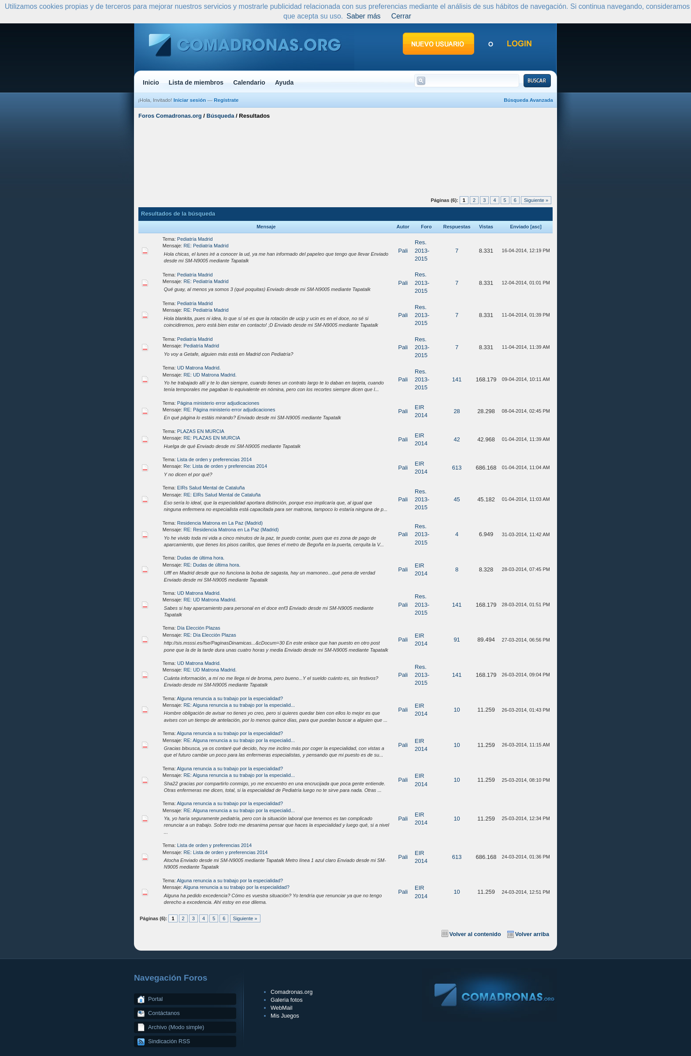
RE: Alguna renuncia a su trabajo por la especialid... (239, 705)
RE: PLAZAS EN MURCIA (212, 437)
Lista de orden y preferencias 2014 (214, 459)
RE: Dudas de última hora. (212, 564)
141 (457, 379)
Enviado (519, 226)
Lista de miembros (196, 82)
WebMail (282, 1007)
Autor (403, 226)
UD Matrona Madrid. (199, 367)
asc (536, 226)
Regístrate (226, 100)
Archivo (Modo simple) (176, 1027)
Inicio (151, 82)
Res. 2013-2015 (422, 250)
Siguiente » (536, 200)
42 (456, 439)
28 (456, 411)
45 (456, 499)
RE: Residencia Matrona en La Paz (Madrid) (231, 529)
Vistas (486, 226)
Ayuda (284, 82)
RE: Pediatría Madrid (206, 245)
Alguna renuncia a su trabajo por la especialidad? (230, 698)
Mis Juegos (285, 1015)
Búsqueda (220, 115)
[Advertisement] (345, 155)
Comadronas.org (291, 992)
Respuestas (457, 226)
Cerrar (401, 16)
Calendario (249, 82)
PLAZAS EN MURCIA (200, 431)
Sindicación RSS (169, 1041)
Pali (403, 250)
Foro (426, 226)
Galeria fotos (287, 999)
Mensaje (265, 226)
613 (457, 467)
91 (456, 639)
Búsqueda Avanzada (528, 100)
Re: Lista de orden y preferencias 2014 (225, 466)
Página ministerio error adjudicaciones (218, 403)
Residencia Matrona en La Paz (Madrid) (220, 523)
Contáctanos (164, 1013)
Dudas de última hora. (201, 557)
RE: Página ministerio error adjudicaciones (229, 409)
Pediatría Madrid (195, 239)
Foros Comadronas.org (170, 115)
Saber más (363, 16)
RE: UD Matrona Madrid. (210, 374)
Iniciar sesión (190, 100)
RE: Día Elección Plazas (210, 635)
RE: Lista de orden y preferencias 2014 (226, 852)
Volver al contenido (475, 934)
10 (456, 709)
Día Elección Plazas (198, 628)
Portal (155, 999)
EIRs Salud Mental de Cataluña (211, 487)
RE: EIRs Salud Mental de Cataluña (222, 494)
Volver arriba (532, 934)
